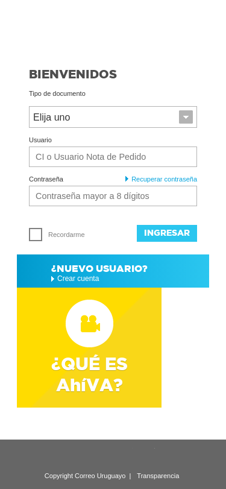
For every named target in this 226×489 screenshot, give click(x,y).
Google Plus (100, 455)
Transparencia (158, 475)
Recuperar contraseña (161, 179)
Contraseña (46, 179)
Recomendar (56, 455)
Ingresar (167, 233)
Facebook (167, 455)
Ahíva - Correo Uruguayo (113, 28)
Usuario (40, 140)
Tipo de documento (57, 93)
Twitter (145, 455)
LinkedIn (78, 455)
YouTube (123, 455)
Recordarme (57, 234)
